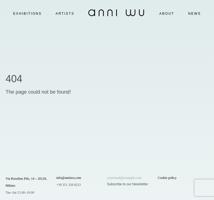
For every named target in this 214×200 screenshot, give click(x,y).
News (194, 14)
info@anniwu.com (68, 178)
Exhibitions (27, 14)
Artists (65, 14)
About (166, 14)
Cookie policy (167, 178)
